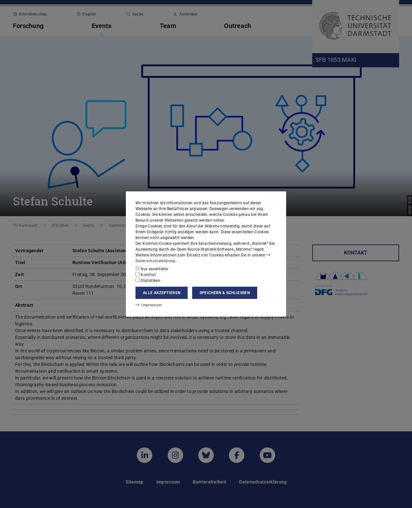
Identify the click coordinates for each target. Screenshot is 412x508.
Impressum (149, 305)
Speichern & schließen (225, 293)
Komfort (146, 274)
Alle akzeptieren (161, 293)
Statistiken (148, 280)
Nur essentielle (152, 268)
